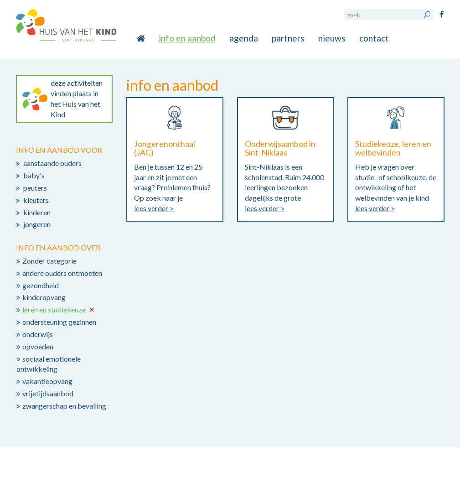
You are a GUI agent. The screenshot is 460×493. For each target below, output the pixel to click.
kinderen (37, 212)
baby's (34, 175)
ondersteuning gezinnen (59, 321)
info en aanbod (187, 38)
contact (374, 38)
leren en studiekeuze (54, 309)
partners (288, 38)
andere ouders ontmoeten (62, 273)
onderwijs (37, 334)
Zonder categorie (49, 260)
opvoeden (37, 346)
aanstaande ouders (52, 163)
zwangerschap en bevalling (64, 405)
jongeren (37, 224)
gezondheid (40, 285)
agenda (243, 38)
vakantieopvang (47, 381)
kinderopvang (44, 297)
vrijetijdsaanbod (47, 393)
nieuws (332, 38)
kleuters (36, 200)
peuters (35, 187)
